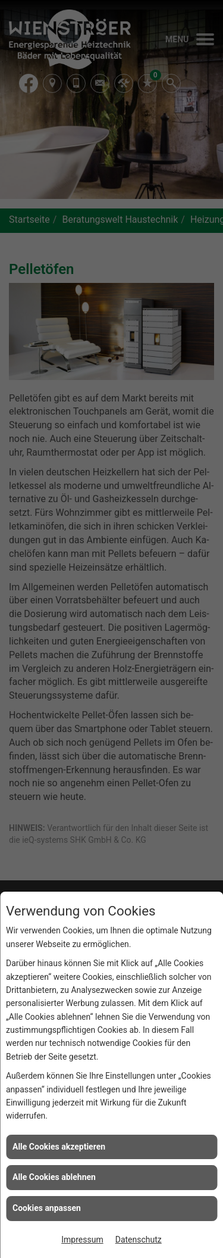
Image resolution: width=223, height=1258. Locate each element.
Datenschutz (138, 1239)
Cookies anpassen (46, 1208)
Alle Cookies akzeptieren (58, 1146)
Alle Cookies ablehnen (54, 1177)
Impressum (82, 1239)
